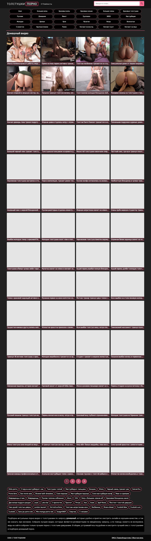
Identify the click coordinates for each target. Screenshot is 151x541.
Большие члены (108, 11)
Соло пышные (61, 494)
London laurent (40, 507)
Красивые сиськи (86, 11)
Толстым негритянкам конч (76, 507)
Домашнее (42, 16)
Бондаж (92, 489)
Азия (92, 503)
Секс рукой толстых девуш (19, 507)
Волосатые (131, 22)
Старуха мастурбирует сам (32, 489)
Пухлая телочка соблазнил (53, 498)
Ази (85, 503)
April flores (102, 503)
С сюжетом (20, 27)
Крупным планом (42, 27)
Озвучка (72, 512)
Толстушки (22, 4)
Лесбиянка (95, 507)
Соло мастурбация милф (102, 494)
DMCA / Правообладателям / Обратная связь (127, 538)
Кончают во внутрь (86, 27)
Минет (64, 16)
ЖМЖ (109, 16)
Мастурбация (130, 16)
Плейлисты (46, 4)
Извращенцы (33, 498)
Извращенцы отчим (16, 498)
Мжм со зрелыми (122, 494)
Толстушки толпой (54, 489)
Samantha (136, 489)
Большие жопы (42, 11)
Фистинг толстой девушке (120, 503)
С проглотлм (57, 503)
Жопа (101, 489)
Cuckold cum (135, 507)
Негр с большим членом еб (92, 498)
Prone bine (12, 494)
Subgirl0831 (61, 512)
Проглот (68, 503)
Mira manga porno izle (44, 512)
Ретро (77, 503)
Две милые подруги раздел (19, 503)
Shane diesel (108, 507)
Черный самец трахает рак (118, 489)
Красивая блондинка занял (117, 498)
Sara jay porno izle (25, 512)
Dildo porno (12, 489)
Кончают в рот (108, 27)
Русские (20, 16)
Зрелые (42, 22)
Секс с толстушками (16, 538)
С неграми (83, 512)
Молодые (20, 22)
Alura (69, 498)
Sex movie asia (26, 494)
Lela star (45, 503)
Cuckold (11, 512)
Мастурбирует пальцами (76, 489)
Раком (64, 27)
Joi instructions (56, 507)
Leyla (36, 503)
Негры (108, 22)
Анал (20, 11)
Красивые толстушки (130, 11)
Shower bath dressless (44, 494)
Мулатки (86, 22)
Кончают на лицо (131, 27)
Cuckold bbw (122, 507)
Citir (76, 498)
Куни (64, 22)
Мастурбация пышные (80, 494)
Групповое (86, 16)
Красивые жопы (64, 11)
